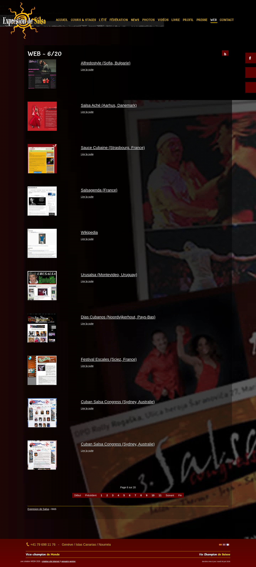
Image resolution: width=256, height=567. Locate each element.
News (135, 20)
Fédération (119, 20)
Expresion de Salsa (38, 509)
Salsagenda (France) (99, 190)
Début (77, 495)
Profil (188, 20)
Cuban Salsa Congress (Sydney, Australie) (118, 402)
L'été (103, 20)
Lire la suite (87, 69)
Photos (149, 20)
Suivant (170, 495)
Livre (176, 20)
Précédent (91, 495)
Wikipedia (89, 232)
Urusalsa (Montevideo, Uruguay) (109, 274)
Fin (180, 495)
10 (153, 495)
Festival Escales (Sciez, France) (109, 359)
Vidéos (163, 20)
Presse (202, 20)
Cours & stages (84, 20)
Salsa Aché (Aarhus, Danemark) (109, 105)
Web (214, 20)
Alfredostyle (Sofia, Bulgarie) (105, 63)
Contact (227, 20)
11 (160, 495)
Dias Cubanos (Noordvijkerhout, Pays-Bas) (118, 317)
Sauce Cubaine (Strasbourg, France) (113, 147)
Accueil (62, 20)
